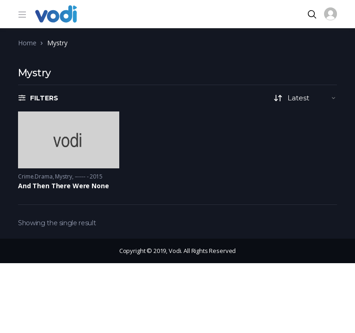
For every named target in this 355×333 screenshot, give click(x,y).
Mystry (63, 176)
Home (27, 42)
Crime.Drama (35, 176)
